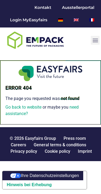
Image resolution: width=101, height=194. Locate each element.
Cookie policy (57, 151)
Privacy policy (24, 151)
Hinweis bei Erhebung (29, 184)
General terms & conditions (60, 144)
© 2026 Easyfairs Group (33, 138)
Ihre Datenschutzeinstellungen (50, 175)
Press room (74, 138)
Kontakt (42, 7)
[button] (95, 40)
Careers (18, 144)
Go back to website (23, 107)
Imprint (85, 151)
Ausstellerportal (78, 7)
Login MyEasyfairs (28, 19)
